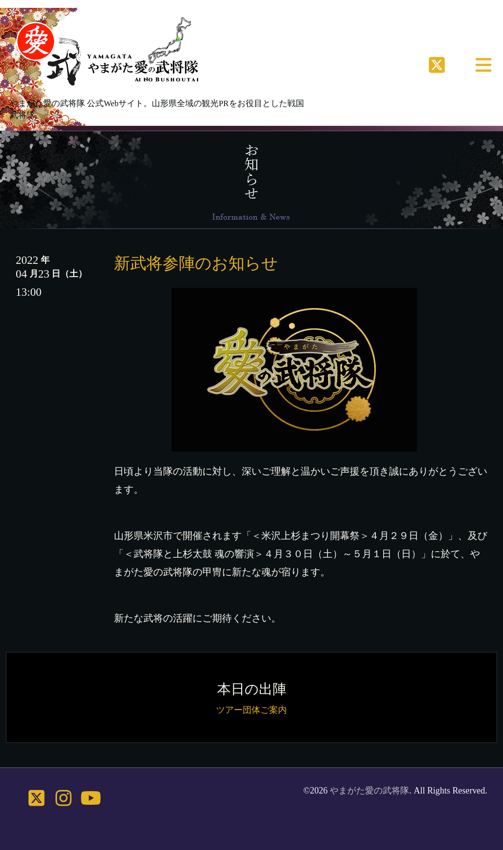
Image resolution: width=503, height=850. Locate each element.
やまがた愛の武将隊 (369, 790)
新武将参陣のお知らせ (196, 263)
